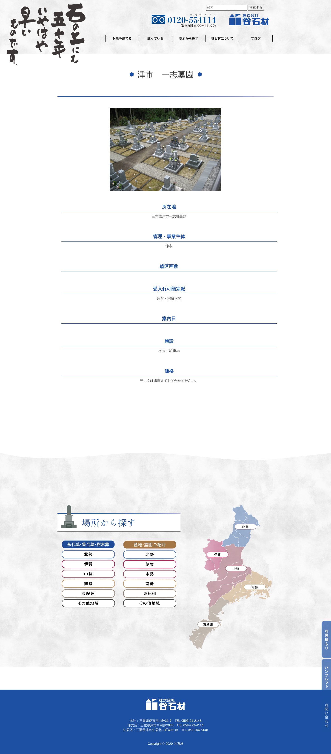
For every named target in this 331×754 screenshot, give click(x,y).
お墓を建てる (122, 38)
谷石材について (222, 38)
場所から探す (188, 38)
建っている (155, 38)
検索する (255, 7)
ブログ (255, 38)
